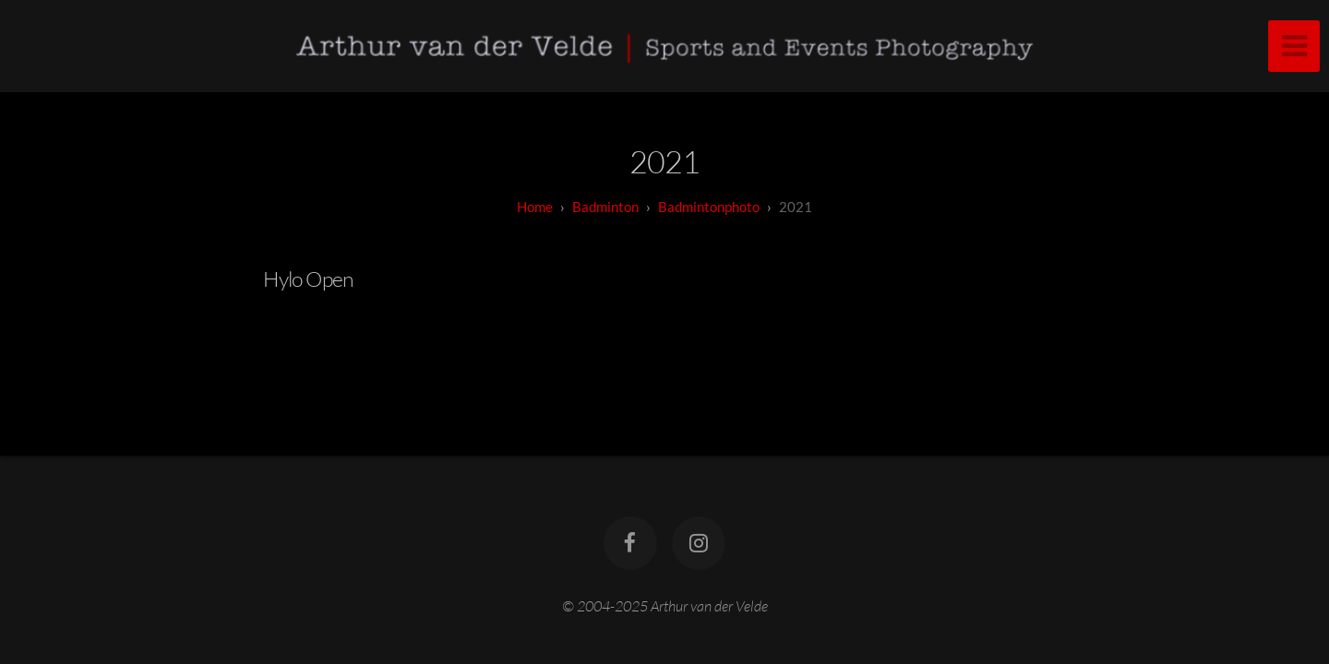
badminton (605, 206)
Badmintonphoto (709, 206)
